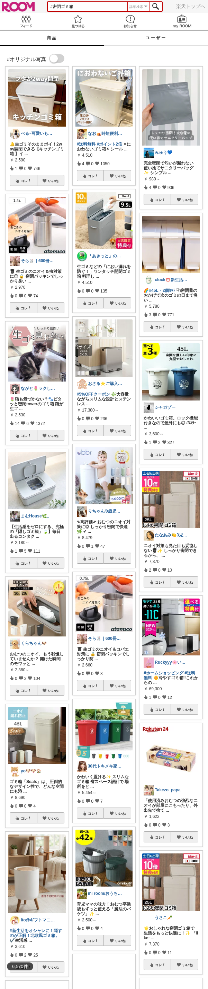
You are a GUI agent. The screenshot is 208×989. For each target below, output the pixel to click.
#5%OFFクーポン (93, 394)
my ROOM (182, 21)
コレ (26, 180)
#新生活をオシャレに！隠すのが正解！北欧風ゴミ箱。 (36, 933)
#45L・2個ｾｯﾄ (162, 290)
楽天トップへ (190, 6)
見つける (78, 21)
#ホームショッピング (163, 673)
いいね (53, 180)
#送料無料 (86, 144)
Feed (26, 21)
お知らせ (130, 21)
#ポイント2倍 (109, 144)
